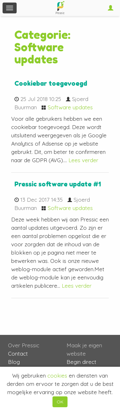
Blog (14, 361)
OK (60, 402)
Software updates (70, 107)
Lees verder (83, 160)
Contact (18, 353)
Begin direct (81, 361)
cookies (57, 375)
